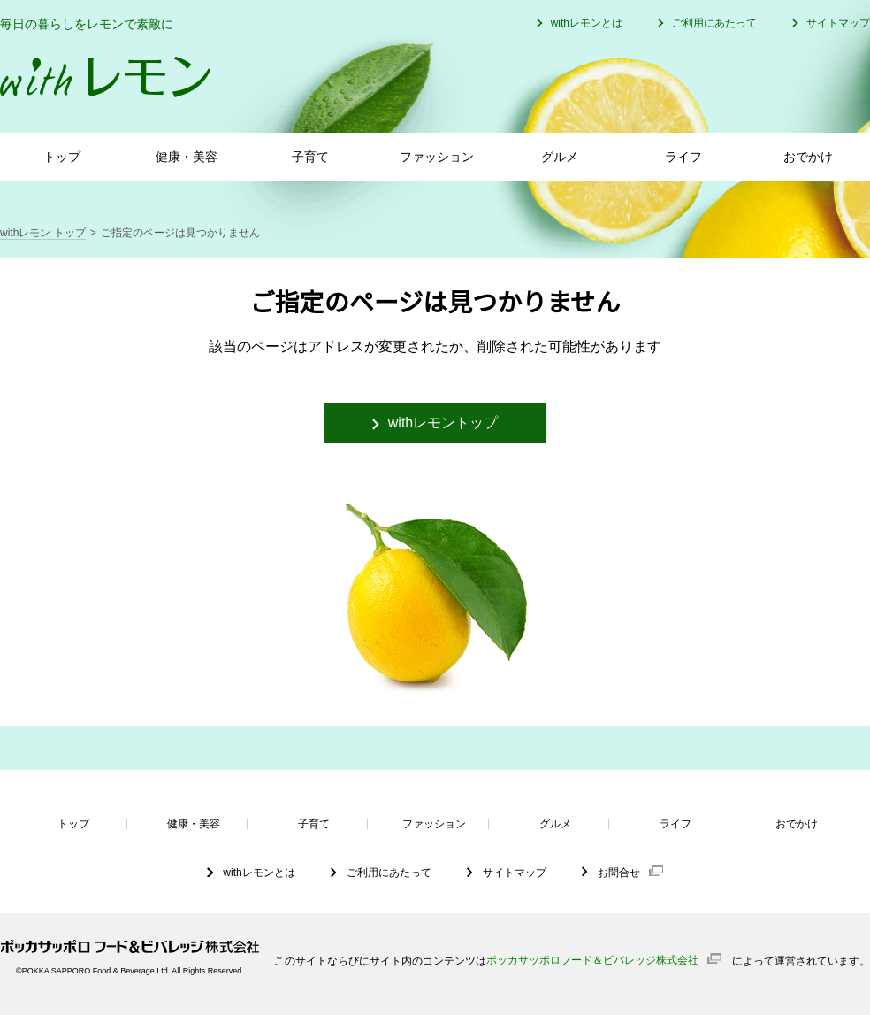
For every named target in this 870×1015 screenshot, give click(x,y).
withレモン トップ (43, 233)
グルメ (559, 157)
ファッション (437, 157)
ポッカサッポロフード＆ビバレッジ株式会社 (592, 960)
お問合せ (619, 872)
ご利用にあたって (714, 23)
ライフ (683, 157)
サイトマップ (838, 23)
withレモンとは (586, 23)
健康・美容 (187, 157)
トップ (61, 157)
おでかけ (808, 157)
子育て (310, 157)
